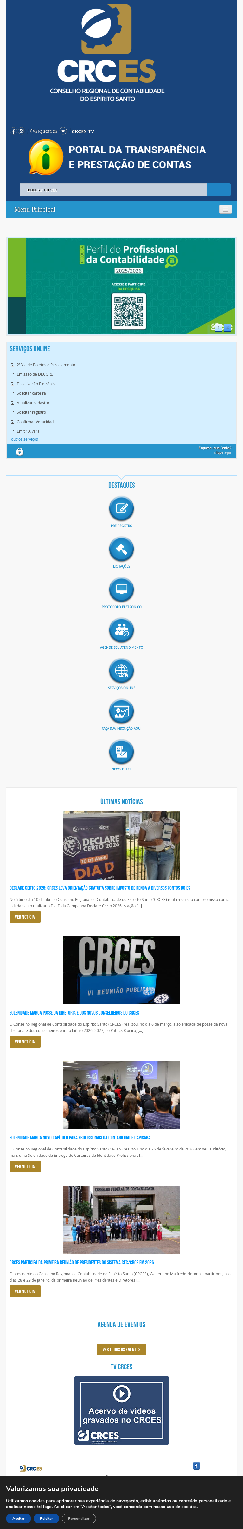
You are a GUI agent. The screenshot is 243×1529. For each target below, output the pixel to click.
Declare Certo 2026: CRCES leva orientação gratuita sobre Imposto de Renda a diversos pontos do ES (100, 888)
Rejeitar (46, 1518)
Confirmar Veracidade (36, 421)
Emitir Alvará (28, 431)
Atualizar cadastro (33, 402)
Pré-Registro (121, 526)
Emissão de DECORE (35, 374)
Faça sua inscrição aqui (121, 729)
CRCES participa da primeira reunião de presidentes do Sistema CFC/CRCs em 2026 (82, 1262)
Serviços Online (121, 688)
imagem (121, 509)
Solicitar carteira (31, 393)
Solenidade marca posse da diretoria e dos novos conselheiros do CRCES (74, 1013)
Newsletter (121, 769)
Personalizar (79, 1518)
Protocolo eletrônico (122, 607)
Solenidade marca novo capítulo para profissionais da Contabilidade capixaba (80, 1137)
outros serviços (24, 439)
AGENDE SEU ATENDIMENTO (121, 648)
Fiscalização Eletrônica (37, 383)
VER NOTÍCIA (25, 917)
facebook (212, 1470)
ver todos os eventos (122, 1349)
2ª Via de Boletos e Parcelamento (46, 364)
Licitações (121, 566)
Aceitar (18, 1518)
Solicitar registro (31, 412)
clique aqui (215, 450)
